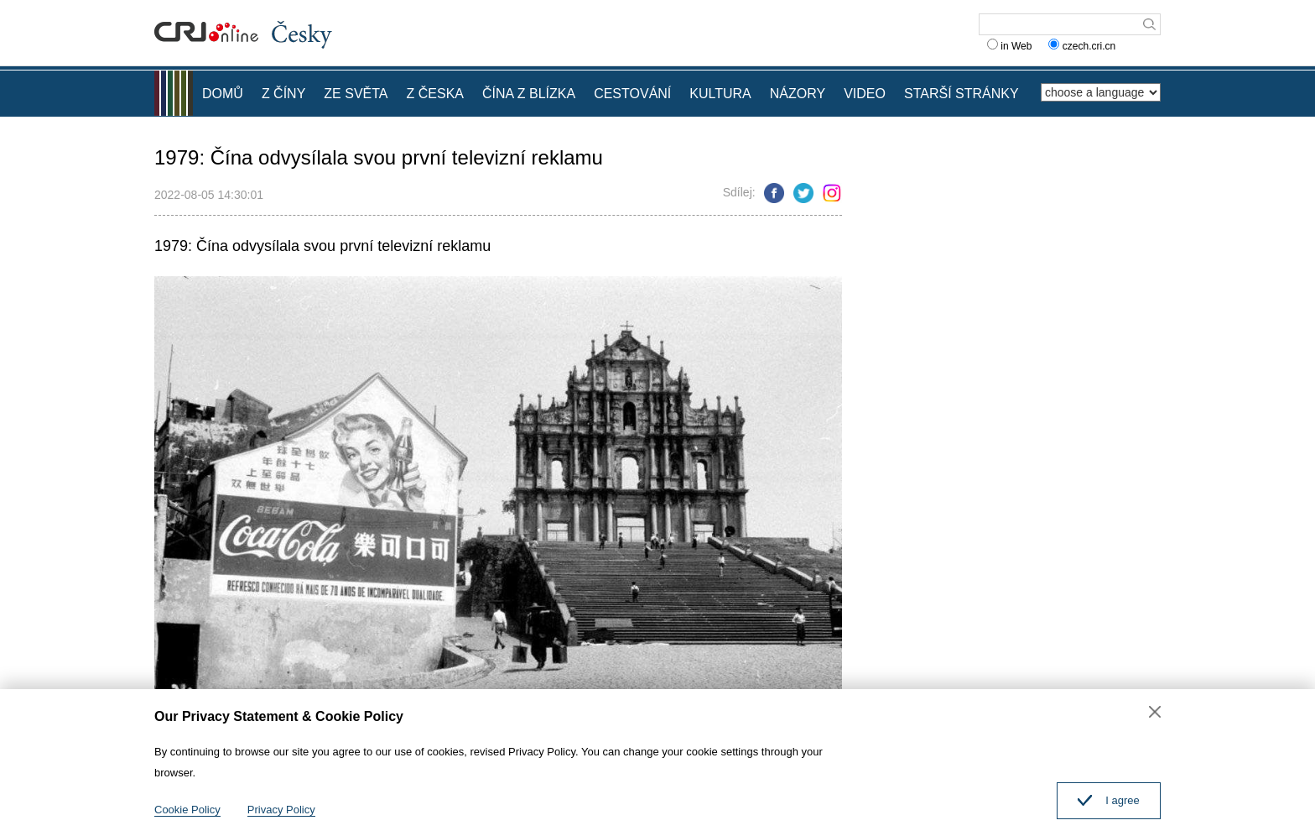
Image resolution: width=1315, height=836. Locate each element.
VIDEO (865, 93)
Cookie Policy (187, 809)
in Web (1009, 46)
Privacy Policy (281, 809)
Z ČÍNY (283, 93)
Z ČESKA (435, 93)
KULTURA (720, 93)
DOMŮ (222, 93)
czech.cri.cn (1083, 46)
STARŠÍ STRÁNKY (961, 93)
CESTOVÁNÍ (632, 93)
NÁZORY (797, 93)
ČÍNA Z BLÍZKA (528, 93)
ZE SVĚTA (355, 93)
